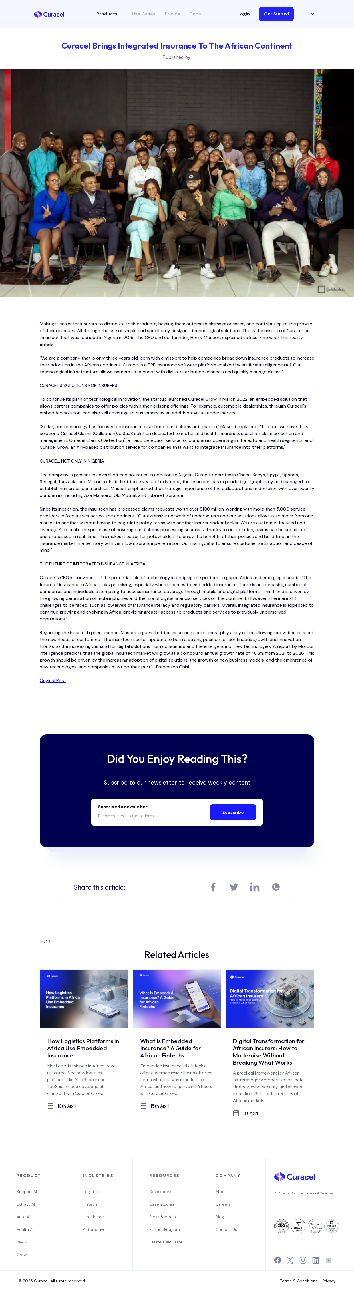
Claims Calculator (165, 1242)
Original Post (53, 681)
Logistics (91, 1191)
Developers (160, 1191)
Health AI (25, 1229)
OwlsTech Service (178, 1291)
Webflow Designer (185, 1280)
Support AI (27, 1191)
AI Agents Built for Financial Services (304, 1193)
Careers (223, 1204)
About (221, 1191)
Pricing (172, 14)
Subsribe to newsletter (123, 806)
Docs (195, 14)
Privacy (329, 1280)
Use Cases (144, 14)
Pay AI (22, 1242)
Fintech (90, 1204)
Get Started (276, 14)
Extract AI (26, 1204)
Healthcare (93, 1216)
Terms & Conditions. (299, 1280)
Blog (220, 1216)
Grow (22, 1254)
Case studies (161, 1204)
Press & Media (162, 1216)
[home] (49, 13)
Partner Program (164, 1229)
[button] (109, 14)
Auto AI (23, 1216)
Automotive (94, 1229)
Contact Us (226, 1229)
